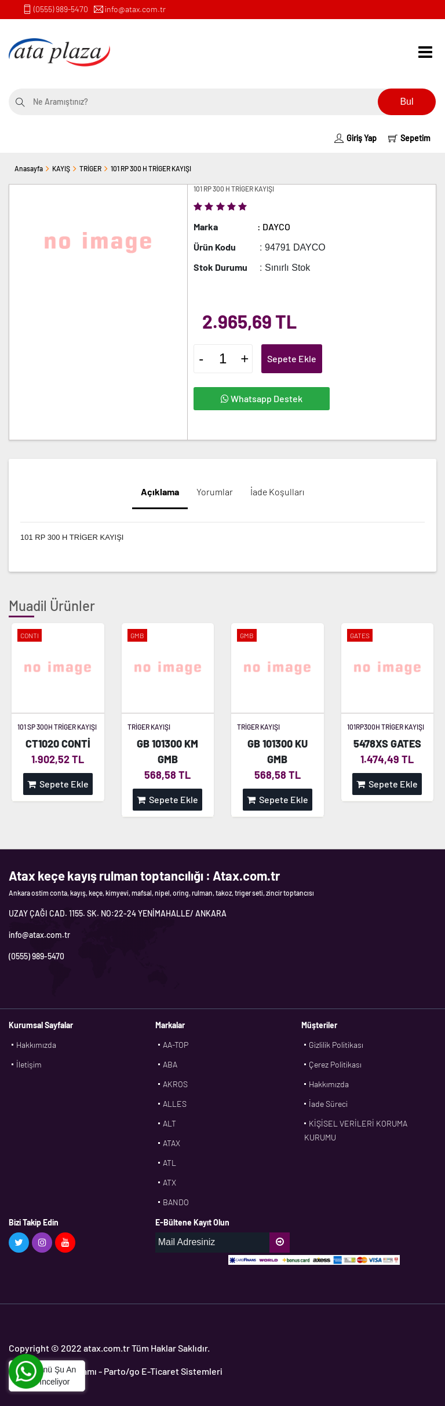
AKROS (175, 1084)
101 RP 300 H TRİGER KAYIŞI (151, 168)
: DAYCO (273, 226)
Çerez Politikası (335, 1064)
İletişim (29, 1064)
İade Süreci (328, 1104)
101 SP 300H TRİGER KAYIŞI (57, 727)
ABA (170, 1064)
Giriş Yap (355, 138)
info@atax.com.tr (135, 9)
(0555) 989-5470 (61, 9)
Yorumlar (214, 491)
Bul (406, 101)
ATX (169, 1182)
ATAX (171, 1143)
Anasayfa (28, 168)
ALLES (175, 1104)
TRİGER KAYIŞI (148, 727)
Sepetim (409, 138)
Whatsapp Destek (261, 398)
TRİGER (90, 168)
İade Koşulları (277, 491)
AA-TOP (175, 1045)
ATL (169, 1163)
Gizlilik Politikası (336, 1045)
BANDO (176, 1202)
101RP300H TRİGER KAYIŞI (385, 727)
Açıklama (160, 491)
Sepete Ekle (291, 358)
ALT (169, 1123)
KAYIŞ (61, 168)
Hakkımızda (36, 1045)
